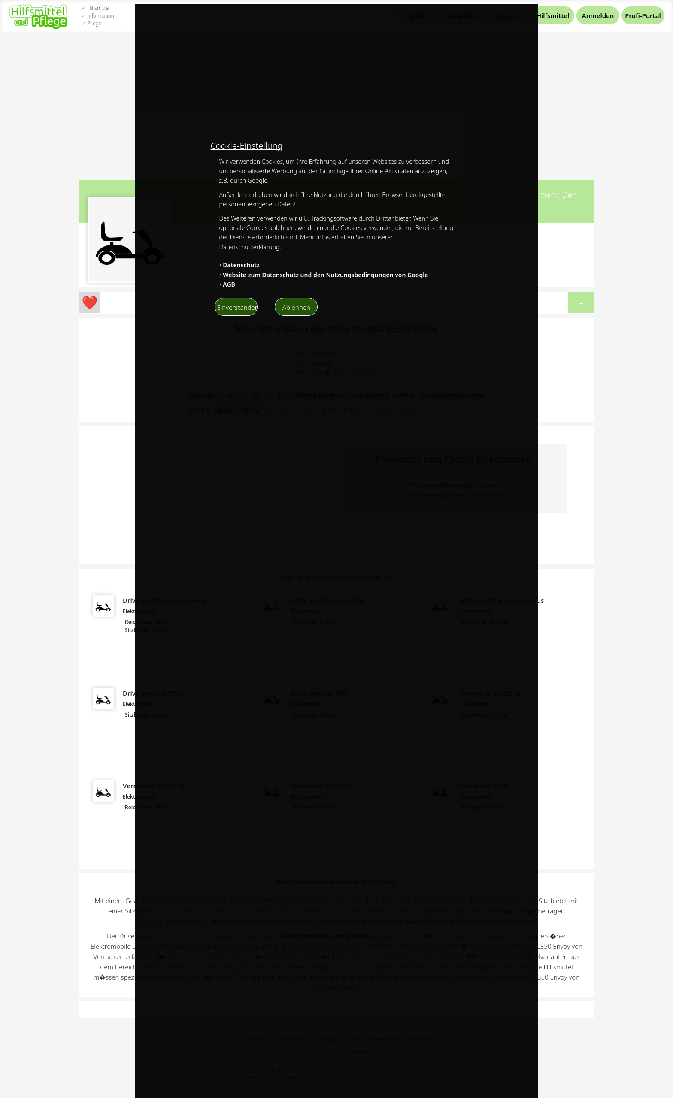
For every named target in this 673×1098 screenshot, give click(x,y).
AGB (229, 284)
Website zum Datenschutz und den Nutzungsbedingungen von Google (325, 275)
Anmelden (598, 15)
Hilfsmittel (553, 15)
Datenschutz (241, 265)
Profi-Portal (643, 15)
